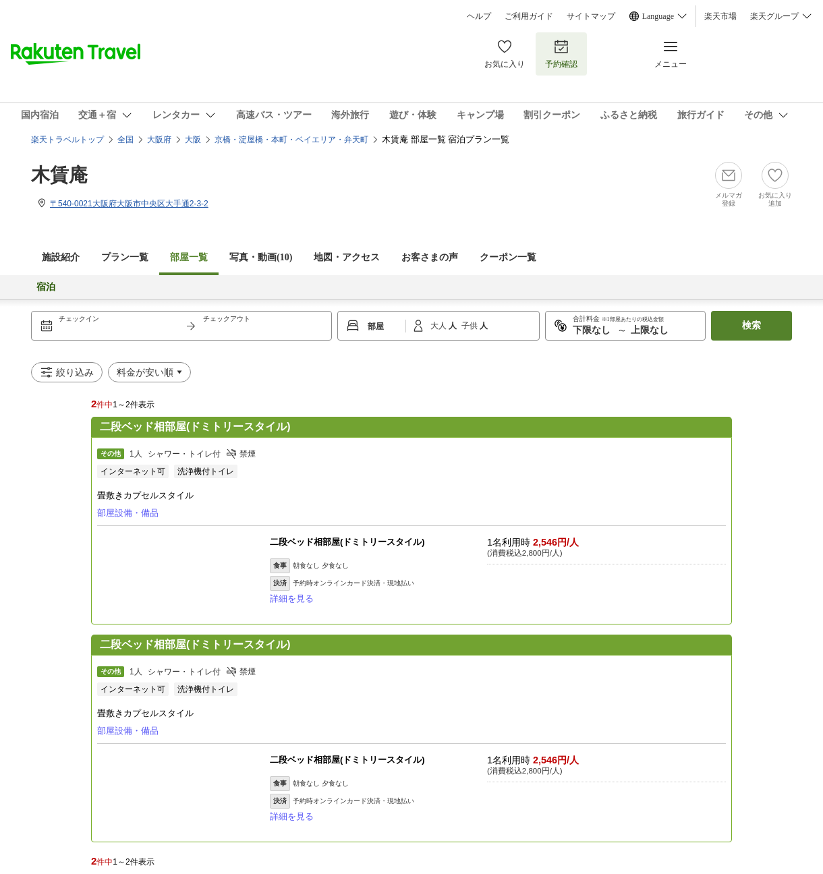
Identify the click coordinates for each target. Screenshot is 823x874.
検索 (751, 325)
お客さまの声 (429, 257)
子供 (470, 325)
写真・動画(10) (260, 257)
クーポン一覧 (508, 257)
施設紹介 (61, 257)
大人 (439, 325)
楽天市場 (720, 16)
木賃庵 (59, 175)
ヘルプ (479, 16)
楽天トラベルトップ (67, 139)
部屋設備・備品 (128, 513)
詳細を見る (292, 598)
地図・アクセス (347, 257)
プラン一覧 (124, 257)
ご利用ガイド (529, 16)
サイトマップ (591, 16)
